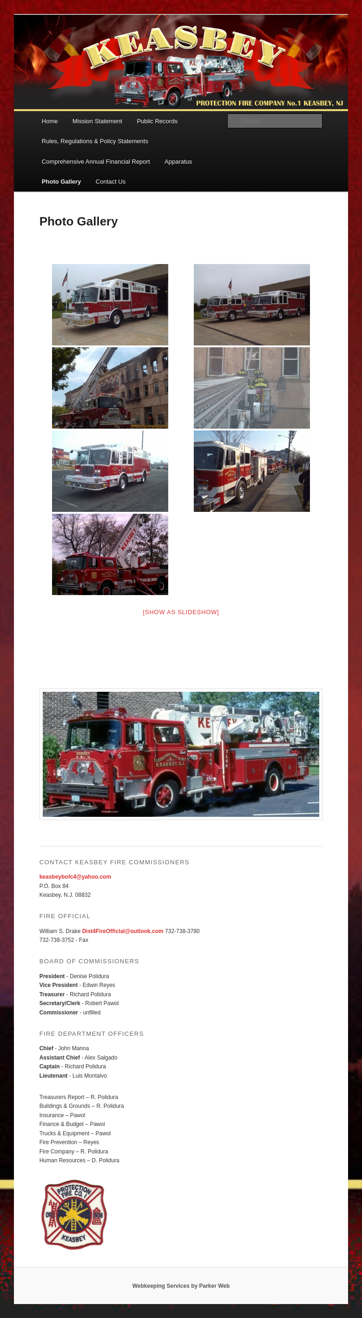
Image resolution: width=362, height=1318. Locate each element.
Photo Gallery (61, 181)
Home (50, 121)
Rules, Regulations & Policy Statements (95, 141)
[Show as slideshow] (181, 612)
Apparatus (178, 161)
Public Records (157, 121)
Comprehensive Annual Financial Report (96, 161)
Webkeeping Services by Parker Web (181, 1286)
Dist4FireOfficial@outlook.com (123, 931)
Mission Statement (97, 121)
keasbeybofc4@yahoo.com (75, 877)
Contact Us (110, 181)
